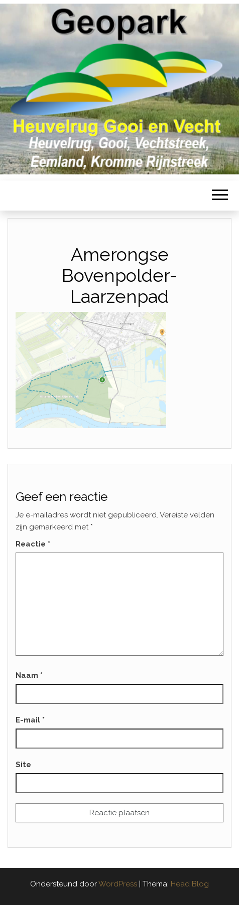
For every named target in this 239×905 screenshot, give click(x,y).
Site (23, 764)
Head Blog (190, 883)
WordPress (117, 883)
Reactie (33, 544)
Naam (29, 675)
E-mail (30, 720)
